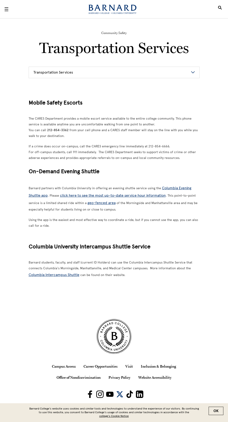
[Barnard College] (112, 9)
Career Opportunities (100, 366)
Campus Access (64, 366)
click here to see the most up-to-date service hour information (113, 195)
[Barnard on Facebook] (90, 394)
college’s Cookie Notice (114, 416)
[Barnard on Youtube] (110, 394)
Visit (129, 366)
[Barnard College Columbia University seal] (114, 336)
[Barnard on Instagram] (100, 394)
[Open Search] (219, 9)
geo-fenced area (101, 203)
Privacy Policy (119, 377)
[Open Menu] (6, 9)
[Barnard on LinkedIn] (139, 394)
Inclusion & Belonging (158, 366)
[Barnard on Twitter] (119, 394)
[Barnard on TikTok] (129, 394)
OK (216, 411)
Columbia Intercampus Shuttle (54, 275)
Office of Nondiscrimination (79, 377)
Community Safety (114, 33)
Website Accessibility (154, 377)
